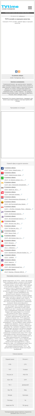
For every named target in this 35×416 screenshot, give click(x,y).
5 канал (25, 369)
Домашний (25, 385)
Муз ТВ (10, 390)
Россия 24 (10, 374)
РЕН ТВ (25, 374)
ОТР (25, 380)
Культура (25, 395)
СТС (25, 364)
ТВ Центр (25, 405)
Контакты (23, 413)
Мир (25, 390)
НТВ (10, 364)
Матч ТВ (9, 380)
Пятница (9, 400)
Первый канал (10, 359)
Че (25, 400)
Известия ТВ (10, 405)
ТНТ (10, 369)
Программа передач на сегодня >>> (17, 276)
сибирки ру (22, 16)
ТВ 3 (9, 385)
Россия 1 (25, 359)
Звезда (10, 395)
